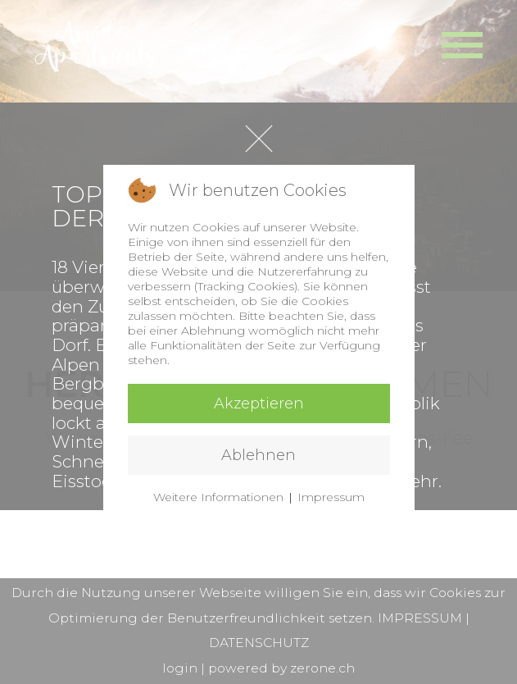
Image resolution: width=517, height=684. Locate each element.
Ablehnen (258, 455)
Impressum (331, 497)
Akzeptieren (259, 403)
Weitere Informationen (218, 497)
